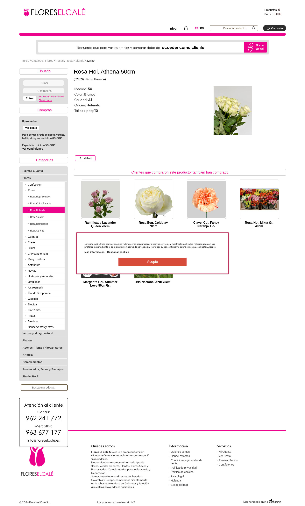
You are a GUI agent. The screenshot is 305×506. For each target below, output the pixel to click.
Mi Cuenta (225, 451)
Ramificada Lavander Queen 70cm (100, 224)
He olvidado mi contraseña (51, 96)
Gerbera (33, 236)
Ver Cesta (225, 456)
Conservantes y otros (40, 327)
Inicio (25, 60)
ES (197, 28)
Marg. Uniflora (36, 259)
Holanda (176, 480)
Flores (49, 60)
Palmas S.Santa (33, 170)
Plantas (27, 340)
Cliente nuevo (45, 100)
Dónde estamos (180, 456)
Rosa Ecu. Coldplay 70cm (153, 224)
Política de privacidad (184, 467)
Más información (94, 252)
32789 (90, 60)
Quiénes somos (180, 451)
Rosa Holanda (75, 60)
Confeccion (34, 184)
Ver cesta (274, 28)
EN (202, 28)
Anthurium (34, 265)
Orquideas (34, 281)
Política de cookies (182, 472)
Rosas (59, 60)
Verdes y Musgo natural (38, 333)
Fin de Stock (31, 376)
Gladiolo (33, 298)
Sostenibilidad (179, 484)
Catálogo (37, 60)
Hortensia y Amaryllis (40, 276)
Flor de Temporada (39, 293)
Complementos (32, 362)
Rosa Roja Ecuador (40, 196)
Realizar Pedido (228, 460)
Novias (32, 270)
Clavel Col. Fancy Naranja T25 (206, 224)
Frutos (32, 315)
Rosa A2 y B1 (37, 230)
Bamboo (33, 321)
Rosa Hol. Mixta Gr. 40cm (259, 224)
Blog (173, 28)
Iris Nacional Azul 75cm (153, 282)
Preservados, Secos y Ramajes (43, 369)
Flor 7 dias (34, 310)
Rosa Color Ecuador (40, 203)
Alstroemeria (35, 287)
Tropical (32, 304)
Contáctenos (226, 464)
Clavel (31, 242)
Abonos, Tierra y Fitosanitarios (43, 347)
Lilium (31, 248)
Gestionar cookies (118, 252)
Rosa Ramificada (39, 224)
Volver (85, 158)
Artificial (28, 354)
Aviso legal (177, 476)
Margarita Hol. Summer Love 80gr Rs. (100, 283)
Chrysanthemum (38, 253)
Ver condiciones (32, 148)
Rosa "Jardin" (37, 217)
